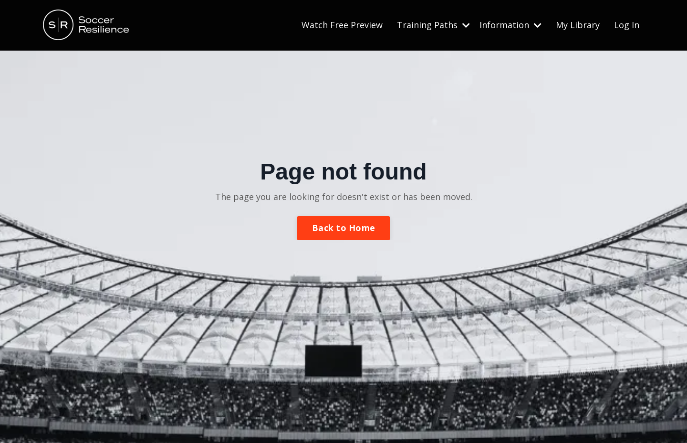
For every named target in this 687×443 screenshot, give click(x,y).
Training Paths (433, 25)
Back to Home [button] (343, 227)
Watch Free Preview (342, 25)
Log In (626, 25)
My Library (578, 25)
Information (510, 25)
